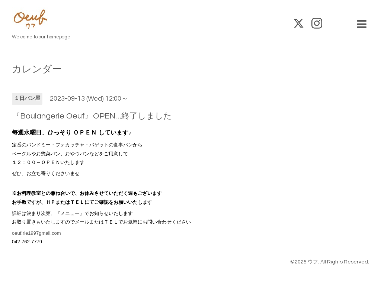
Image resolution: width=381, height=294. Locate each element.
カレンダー (37, 69)
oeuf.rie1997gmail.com (36, 233)
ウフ (313, 262)
